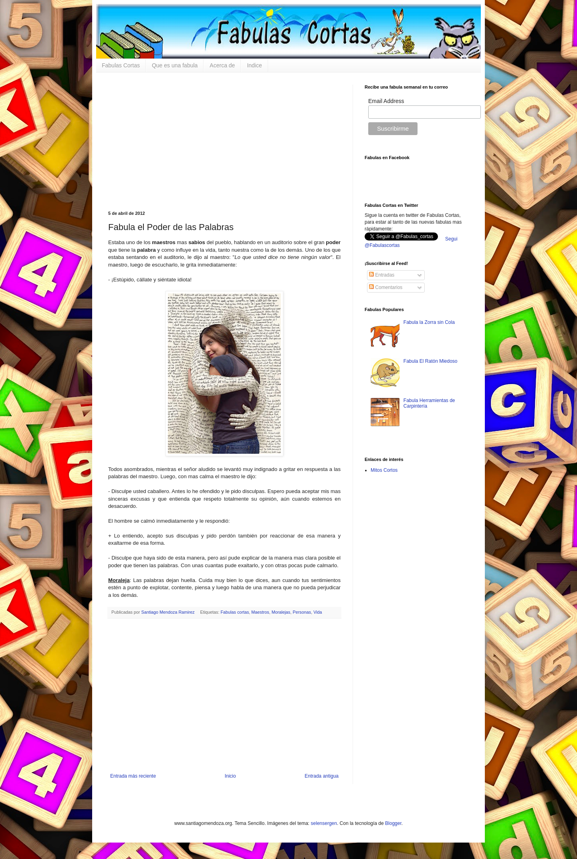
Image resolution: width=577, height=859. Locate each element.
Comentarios (385, 287)
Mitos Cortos (384, 470)
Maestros (260, 612)
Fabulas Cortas (121, 65)
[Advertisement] (224, 141)
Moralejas (281, 612)
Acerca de (222, 65)
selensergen (324, 823)
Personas (302, 612)
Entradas (381, 275)
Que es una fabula (175, 65)
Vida (317, 612)
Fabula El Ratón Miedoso (430, 361)
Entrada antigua (322, 776)
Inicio (230, 776)
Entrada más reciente (133, 776)
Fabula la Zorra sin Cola (429, 322)
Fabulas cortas (235, 612)
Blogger (393, 823)
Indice (254, 65)
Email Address (386, 101)
